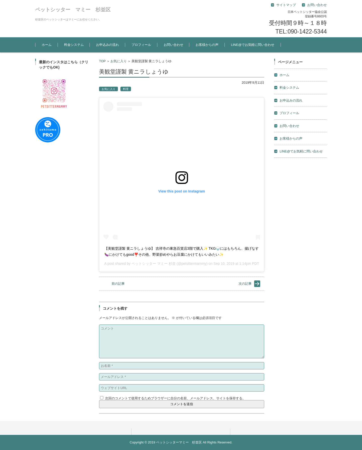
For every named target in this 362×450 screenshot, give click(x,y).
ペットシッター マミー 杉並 (153, 264)
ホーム (47, 45)
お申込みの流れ (107, 45)
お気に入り (118, 61)
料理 (125, 88)
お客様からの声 (207, 45)
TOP (102, 61)
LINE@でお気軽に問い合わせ (252, 45)
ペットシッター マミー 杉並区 (73, 9)
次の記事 (245, 283)
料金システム (74, 45)
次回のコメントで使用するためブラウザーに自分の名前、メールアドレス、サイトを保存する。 (175, 398)
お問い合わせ (173, 45)
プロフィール (141, 45)
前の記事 (118, 283)
